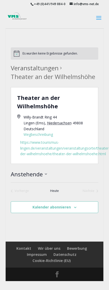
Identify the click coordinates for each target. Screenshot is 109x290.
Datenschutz (65, 254)
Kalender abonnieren (51, 207)
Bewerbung (77, 248)
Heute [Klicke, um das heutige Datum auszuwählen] (54, 191)
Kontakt (23, 248)
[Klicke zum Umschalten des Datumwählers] (29, 174)
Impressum (37, 254)
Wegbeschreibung (38, 134)
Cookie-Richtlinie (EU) (51, 260)
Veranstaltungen (35, 68)
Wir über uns (49, 248)
